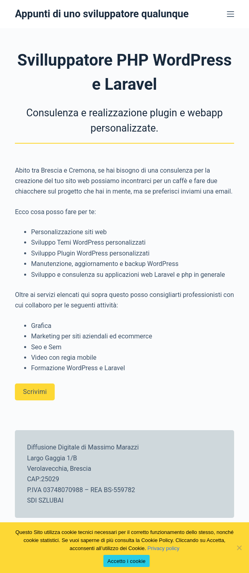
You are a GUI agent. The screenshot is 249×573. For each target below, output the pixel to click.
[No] (239, 548)
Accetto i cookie (126, 561)
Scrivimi (35, 392)
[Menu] (230, 14)
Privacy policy (163, 548)
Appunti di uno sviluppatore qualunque (102, 14)
